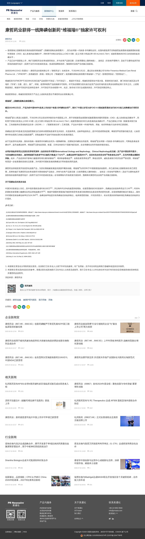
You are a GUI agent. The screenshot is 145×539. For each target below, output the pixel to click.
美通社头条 (50, 19)
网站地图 (17, 532)
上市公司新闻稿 (77, 19)
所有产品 (43, 521)
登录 (109, 3)
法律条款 (8, 532)
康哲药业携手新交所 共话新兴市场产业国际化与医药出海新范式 (104, 357)
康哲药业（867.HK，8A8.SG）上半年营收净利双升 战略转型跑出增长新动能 (106, 342)
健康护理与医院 (29, 300)
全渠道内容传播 (45, 511)
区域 (41, 19)
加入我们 (77, 513)
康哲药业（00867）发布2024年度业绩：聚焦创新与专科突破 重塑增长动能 (105, 385)
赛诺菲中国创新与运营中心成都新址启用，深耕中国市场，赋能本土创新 (96, 461)
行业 (34, 19)
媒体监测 (133, 3)
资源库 (61, 11)
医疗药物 (42, 300)
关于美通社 (80, 502)
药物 (50, 300)
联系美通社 (115, 502)
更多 (137, 318)
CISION (118, 532)
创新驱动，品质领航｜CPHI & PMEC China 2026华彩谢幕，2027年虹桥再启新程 (25, 478)
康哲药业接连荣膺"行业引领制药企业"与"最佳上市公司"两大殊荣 (95, 325)
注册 (102, 3)
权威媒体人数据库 (46, 516)
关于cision (78, 511)
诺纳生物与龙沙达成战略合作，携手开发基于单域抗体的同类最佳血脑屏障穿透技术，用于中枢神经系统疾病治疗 (37, 445)
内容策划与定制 (45, 508)
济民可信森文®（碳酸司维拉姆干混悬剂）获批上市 (27, 402)
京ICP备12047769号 (114, 535)
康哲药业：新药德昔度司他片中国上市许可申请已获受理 (31, 417)
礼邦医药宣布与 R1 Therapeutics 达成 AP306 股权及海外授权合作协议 (105, 402)
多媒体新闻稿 (63, 19)
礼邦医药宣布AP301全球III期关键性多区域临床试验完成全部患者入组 (37, 385)
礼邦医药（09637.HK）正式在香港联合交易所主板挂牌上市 (96, 418)
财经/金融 (17, 300)
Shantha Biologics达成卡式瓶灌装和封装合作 (26, 460)
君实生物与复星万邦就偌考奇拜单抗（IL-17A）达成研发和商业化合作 (106, 445)
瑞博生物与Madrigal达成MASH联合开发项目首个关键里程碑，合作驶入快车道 (106, 478)
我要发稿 (119, 3)
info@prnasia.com (115, 511)
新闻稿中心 (49, 11)
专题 (27, 19)
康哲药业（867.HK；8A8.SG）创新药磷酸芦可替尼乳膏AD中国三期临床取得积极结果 (37, 325)
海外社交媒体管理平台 (48, 518)
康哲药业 (8, 39)
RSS (25, 532)
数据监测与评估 (45, 513)
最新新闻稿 (18, 19)
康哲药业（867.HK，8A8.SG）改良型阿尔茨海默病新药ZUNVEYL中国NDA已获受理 (36, 359)
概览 (8, 19)
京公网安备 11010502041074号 (93, 535)
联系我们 (72, 11)
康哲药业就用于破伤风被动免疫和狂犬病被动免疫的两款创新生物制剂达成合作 (37, 342)
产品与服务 (35, 11)
